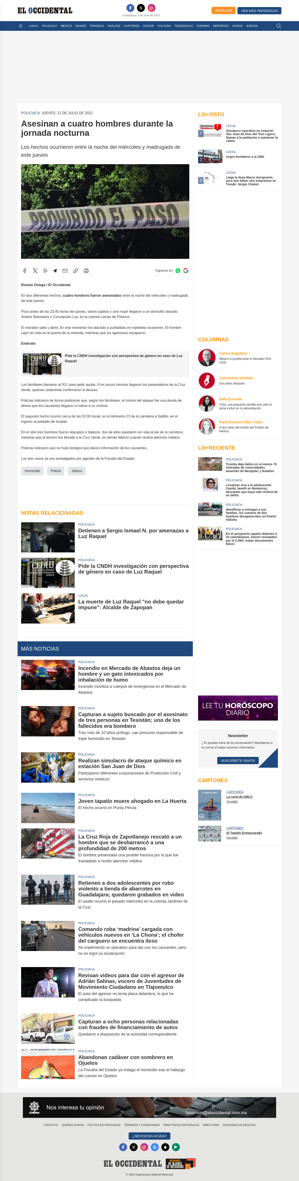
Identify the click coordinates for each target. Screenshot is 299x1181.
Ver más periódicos (259, 11)
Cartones (132, 26)
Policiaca (49, 26)
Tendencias (183, 26)
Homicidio (32, 471)
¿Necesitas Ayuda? (149, 1136)
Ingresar (223, 10)
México (66, 26)
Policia (56, 471)
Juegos (252, 26)
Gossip (148, 26)
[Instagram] (151, 8)
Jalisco (76, 471)
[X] (141, 8)
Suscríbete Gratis (238, 760)
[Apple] (165, 1147)
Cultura (164, 26)
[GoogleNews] (155, 1147)
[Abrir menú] (21, 26)
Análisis (114, 26)
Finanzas (97, 26)
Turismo (203, 26)
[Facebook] (130, 8)
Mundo (80, 26)
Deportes (221, 26)
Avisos (237, 26)
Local (33, 26)
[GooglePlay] (176, 1147)
